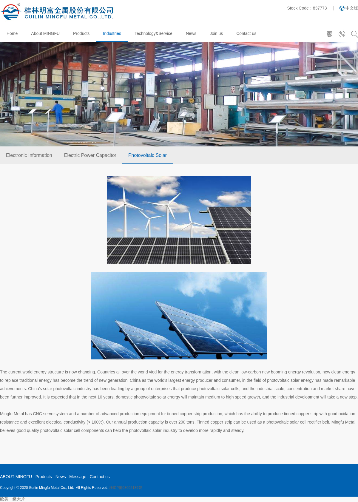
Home (12, 33)
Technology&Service (153, 33)
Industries (112, 33)
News (191, 33)
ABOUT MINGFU (16, 476)
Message (77, 476)
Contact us (246, 33)
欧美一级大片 (12, 499)
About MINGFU (45, 33)
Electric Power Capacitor (90, 155)
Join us (216, 33)
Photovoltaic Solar (147, 155)
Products (81, 33)
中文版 (351, 8)
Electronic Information (29, 155)
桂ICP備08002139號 (125, 488)
